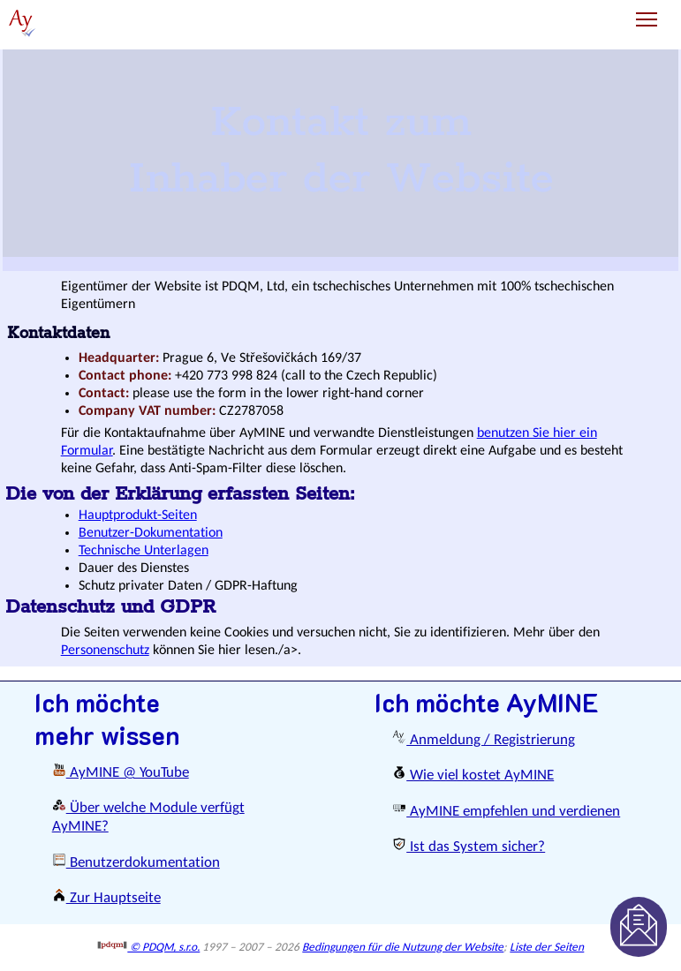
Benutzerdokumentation (136, 862)
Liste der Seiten (547, 947)
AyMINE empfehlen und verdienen (506, 811)
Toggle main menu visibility (648, 12)
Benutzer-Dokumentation (151, 533)
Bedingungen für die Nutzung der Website (402, 947)
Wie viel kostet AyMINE (473, 775)
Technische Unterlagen (143, 551)
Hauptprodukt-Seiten (138, 515)
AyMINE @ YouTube (120, 772)
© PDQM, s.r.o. (149, 947)
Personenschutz (105, 651)
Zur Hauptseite (106, 898)
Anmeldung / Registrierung (483, 740)
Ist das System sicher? (468, 846)
